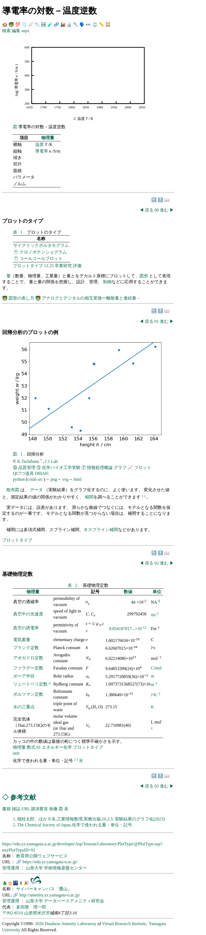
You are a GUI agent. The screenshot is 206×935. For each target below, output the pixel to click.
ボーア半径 (24, 676)
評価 (77, 265)
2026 (39, 923)
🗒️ (24, 24)
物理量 (47, 137)
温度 (39, 144)
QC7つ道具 (23, 473)
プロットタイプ (28, 265)
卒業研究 (63, 265)
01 (157, 321)
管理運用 (11, 868)
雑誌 (16, 809)
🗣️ (82, 24)
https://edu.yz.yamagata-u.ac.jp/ (50, 862)
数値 (128, 591)
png (53, 479)
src (40, 479)
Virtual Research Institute (124, 923)
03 (157, 786)
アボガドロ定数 (28, 658)
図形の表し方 (22, 298)
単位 (157, 591)
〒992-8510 (12, 913)
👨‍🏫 (11, 24)
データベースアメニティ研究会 (74, 901)
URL (25, 809)
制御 (107, 281)
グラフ (120, 467)
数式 (31, 747)
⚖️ (95, 24)
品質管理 (26, 467)
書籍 (6, 809)
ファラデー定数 (28, 668)
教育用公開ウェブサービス (42, 856)
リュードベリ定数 (31, 684)
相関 (89, 497)
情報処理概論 (100, 467)
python (19, 479)
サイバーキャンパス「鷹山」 (44, 889)
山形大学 (35, 868)
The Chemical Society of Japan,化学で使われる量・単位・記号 (74, 825)
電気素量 (21, 639)
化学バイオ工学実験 (61, 467)
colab (32, 479)
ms (155, 614)
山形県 (30, 913)
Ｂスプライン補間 (101, 529)
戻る (149, 210)
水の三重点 (24, 707)
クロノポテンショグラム (43, 252)
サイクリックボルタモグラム (41, 245)
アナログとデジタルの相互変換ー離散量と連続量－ (91, 298)
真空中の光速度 (28, 614)
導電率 (41, 151)
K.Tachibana (28, 461)
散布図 (12, 489)
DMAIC (42, 473)
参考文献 (23, 797)
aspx (25, 30)
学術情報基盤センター (65, 868)
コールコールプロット (41, 258)
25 (51, 265)
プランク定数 (26, 647)
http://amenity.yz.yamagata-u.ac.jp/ (49, 895)
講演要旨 (39, 809)
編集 (16, 30)
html (78, 479)
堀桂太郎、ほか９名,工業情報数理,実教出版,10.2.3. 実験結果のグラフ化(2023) (91, 819)
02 (157, 563)
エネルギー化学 (57, 747)
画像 (53, 809)
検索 (6, 30)
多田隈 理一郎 (31, 907)
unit (16, 753)
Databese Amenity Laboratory (70, 923)
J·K (155, 694)
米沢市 (43, 913)
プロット (142, 467)
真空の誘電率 (26, 628)
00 (157, 210)
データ (36, 489)
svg (65, 479)
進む (164, 210)
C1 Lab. (52, 461)
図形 (143, 276)
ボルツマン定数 (28, 694)
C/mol (156, 668)
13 (46, 265)
